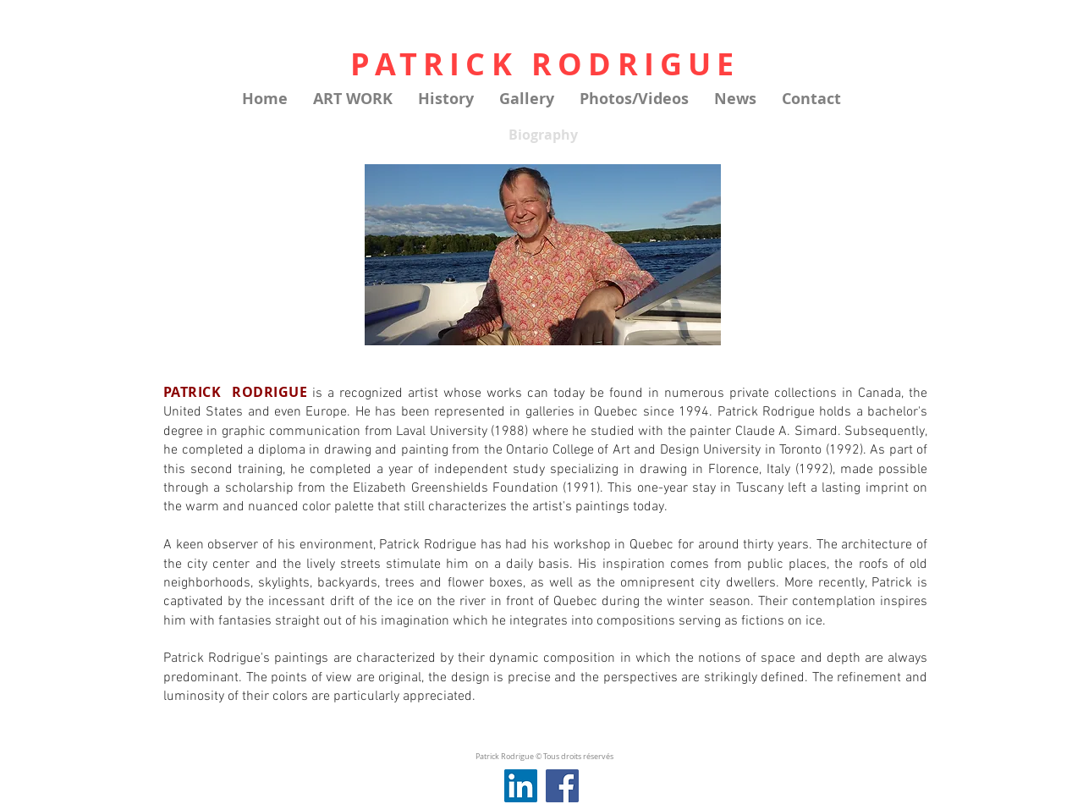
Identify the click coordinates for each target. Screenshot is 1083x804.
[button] (352, 99)
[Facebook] (562, 785)
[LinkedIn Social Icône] (520, 785)
